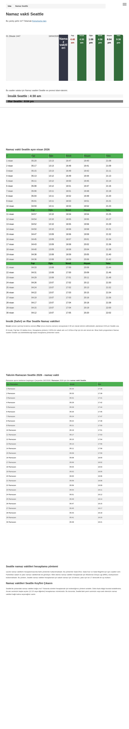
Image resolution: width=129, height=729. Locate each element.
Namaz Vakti (22, 601)
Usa (9, 6)
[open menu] (124, 4)
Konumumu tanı (39, 21)
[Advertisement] (32, 59)
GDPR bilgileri (11, 606)
